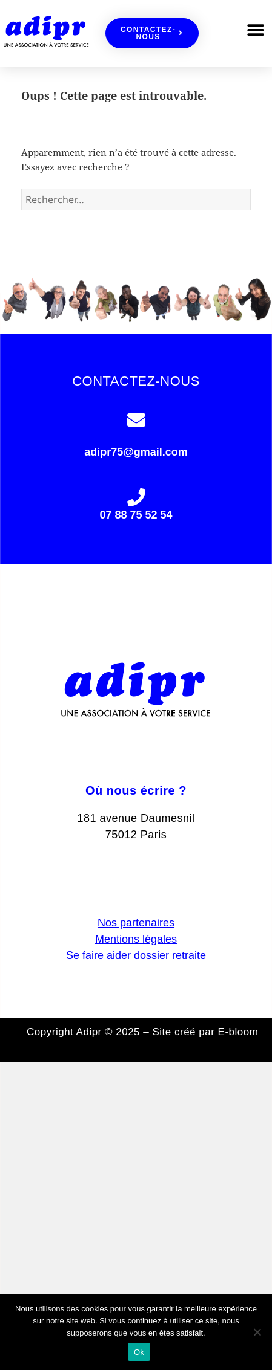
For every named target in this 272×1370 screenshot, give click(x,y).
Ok (139, 1352)
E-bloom (238, 1032)
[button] (255, 30)
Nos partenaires (136, 923)
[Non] (257, 1332)
